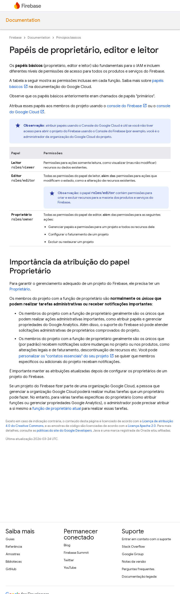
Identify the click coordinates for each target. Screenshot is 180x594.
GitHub (11, 569)
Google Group (132, 554)
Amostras (13, 554)
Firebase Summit (76, 552)
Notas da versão (134, 561)
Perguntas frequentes (138, 569)
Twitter (69, 560)
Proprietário (19, 289)
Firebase (15, 38)
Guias (10, 539)
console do (124, 106)
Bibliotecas (14, 561)
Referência (14, 546)
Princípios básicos (68, 38)
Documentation (23, 20)
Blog (67, 545)
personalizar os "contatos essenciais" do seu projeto (64, 356)
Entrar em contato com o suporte (146, 539)
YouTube (70, 567)
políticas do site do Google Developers (64, 431)
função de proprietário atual (56, 408)
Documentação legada (139, 576)
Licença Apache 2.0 (142, 426)
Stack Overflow (133, 546)
